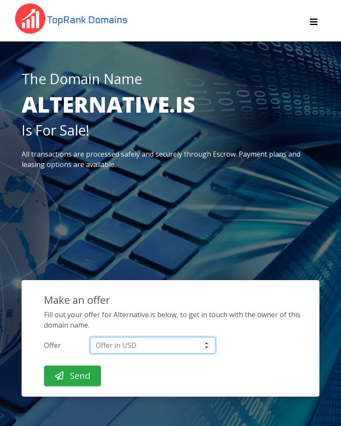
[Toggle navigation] (314, 24)
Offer (52, 345)
